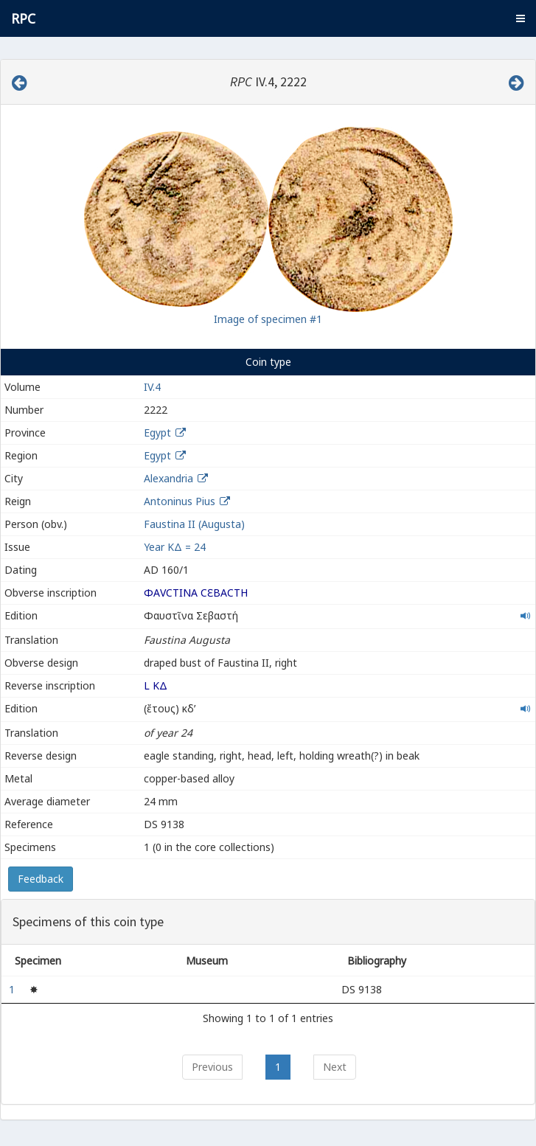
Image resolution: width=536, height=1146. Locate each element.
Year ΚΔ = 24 (175, 547)
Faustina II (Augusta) (194, 524)
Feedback (40, 879)
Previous (212, 1067)
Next (335, 1067)
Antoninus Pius (179, 501)
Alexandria (168, 478)
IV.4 (152, 387)
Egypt (157, 433)
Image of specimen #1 (268, 319)
